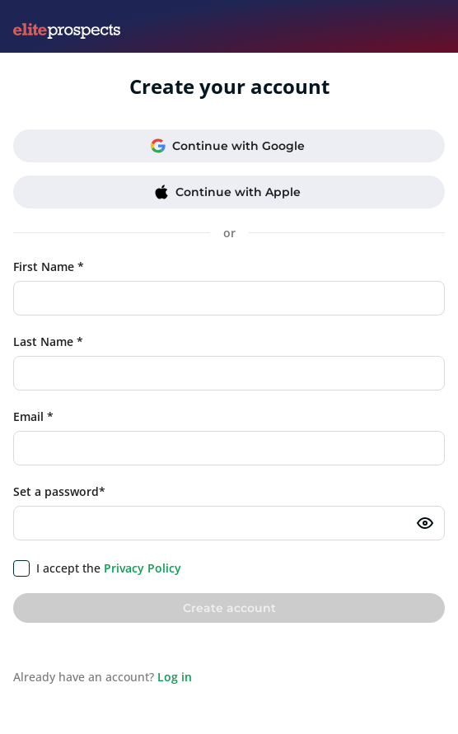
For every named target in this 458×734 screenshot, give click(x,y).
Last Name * (48, 341)
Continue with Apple (227, 192)
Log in (174, 677)
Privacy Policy (142, 568)
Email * (33, 416)
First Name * (48, 266)
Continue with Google (228, 145)
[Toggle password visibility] (425, 523)
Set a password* (59, 491)
